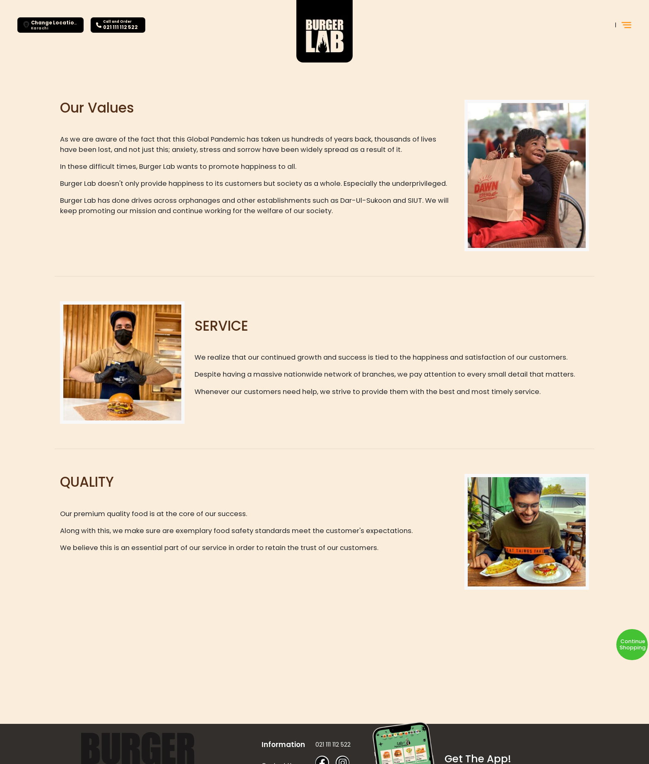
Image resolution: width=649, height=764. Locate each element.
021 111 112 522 (333, 744)
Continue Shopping (633, 644)
